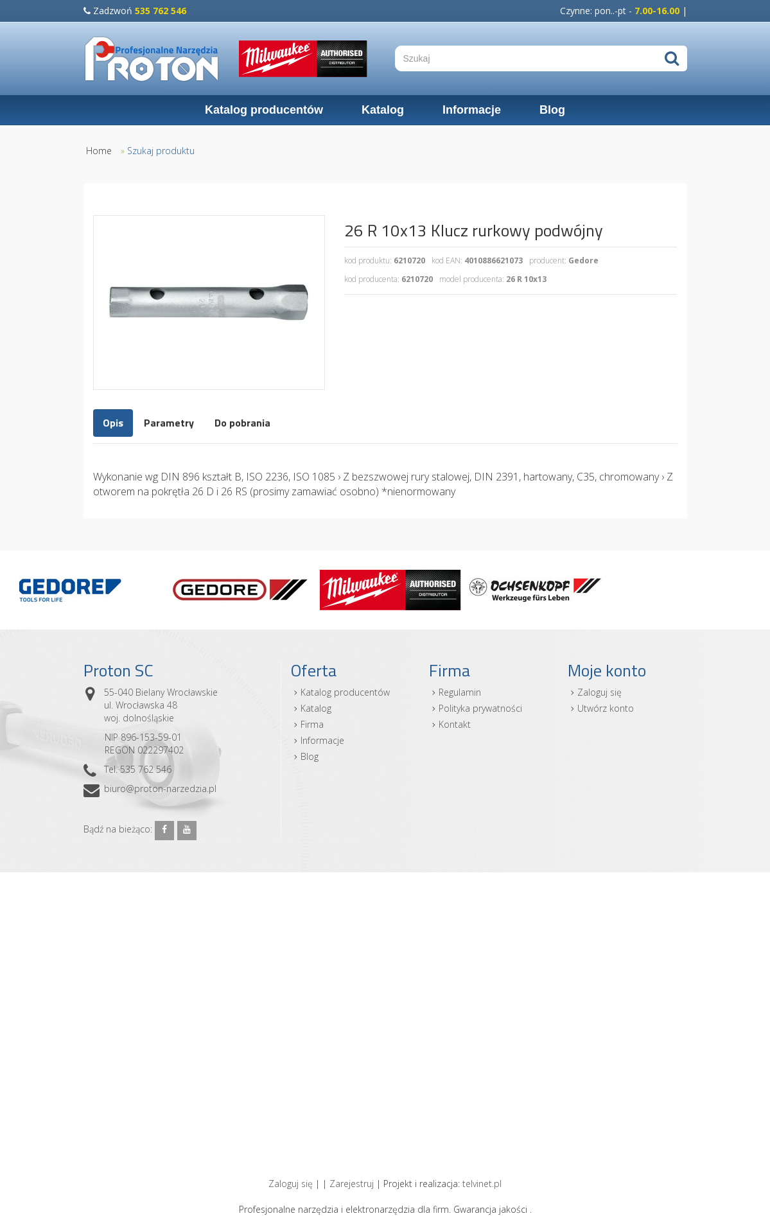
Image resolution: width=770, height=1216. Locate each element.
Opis (113, 422)
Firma (312, 724)
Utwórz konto (605, 708)
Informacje (471, 109)
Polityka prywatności (480, 708)
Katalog (383, 109)
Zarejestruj (351, 1183)
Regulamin (460, 692)
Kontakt (455, 724)
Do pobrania (242, 422)
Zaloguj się (599, 692)
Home (99, 151)
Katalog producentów (264, 109)
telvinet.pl (482, 1183)
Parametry (169, 422)
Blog (552, 109)
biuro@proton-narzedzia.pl (160, 788)
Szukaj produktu (161, 151)
